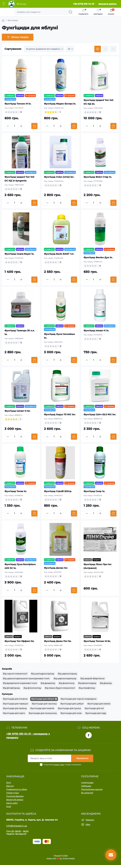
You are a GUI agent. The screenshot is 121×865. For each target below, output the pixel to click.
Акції (8, 806)
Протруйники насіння (91, 789)
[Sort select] (44, 49)
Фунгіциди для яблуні (42, 699)
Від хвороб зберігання (92, 678)
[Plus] (21, 126)
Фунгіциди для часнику (44, 703)
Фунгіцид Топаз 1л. (16, 491)
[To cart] (34, 126)
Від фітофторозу (11, 688)
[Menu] (4, 3)
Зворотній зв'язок (14, 799)
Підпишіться (82, 758)
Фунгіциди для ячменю (15, 699)
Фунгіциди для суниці (69, 708)
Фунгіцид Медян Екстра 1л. (60, 103)
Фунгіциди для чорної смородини (78, 699)
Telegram (89, 820)
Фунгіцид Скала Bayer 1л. (19, 253)
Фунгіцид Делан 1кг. (56, 568)
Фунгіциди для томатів (42, 708)
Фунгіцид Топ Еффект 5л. (19, 641)
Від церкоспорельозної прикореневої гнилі (26, 678)
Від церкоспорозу (67, 673)
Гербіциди (86, 786)
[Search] (70, 12)
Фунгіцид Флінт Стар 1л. (98, 177)
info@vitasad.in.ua (16, 825)
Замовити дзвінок (107, 4)
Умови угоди (58, 765)
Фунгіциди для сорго (14, 713)
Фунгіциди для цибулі (72, 703)
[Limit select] (70, 49)
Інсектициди (87, 782)
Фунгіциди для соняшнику (43, 713)
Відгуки (10, 786)
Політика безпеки (15, 796)
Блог (8, 782)
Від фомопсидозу (87, 683)
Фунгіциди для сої (94, 708)
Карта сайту (12, 803)
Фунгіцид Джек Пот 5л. (57, 641)
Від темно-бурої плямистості (60, 688)
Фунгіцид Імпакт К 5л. (17, 410)
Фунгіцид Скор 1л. (94, 491)
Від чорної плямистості (15, 673)
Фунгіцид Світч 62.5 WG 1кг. (100, 414)
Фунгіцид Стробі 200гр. (58, 491)
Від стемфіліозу (87, 688)
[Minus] (8, 126)
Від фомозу (106, 683)
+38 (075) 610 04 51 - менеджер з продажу (28, 735)
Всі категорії (87, 793)
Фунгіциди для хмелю (98, 703)
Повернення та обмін (16, 789)
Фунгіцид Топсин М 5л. (97, 641)
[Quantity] (14, 126)
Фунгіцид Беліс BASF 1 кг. (59, 253)
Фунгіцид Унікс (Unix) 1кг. (59, 177)
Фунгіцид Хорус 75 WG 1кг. (60, 414)
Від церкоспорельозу (65, 678)
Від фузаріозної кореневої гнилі (20, 683)
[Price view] (113, 49)
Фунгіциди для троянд (15, 708)
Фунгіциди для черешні (15, 703)
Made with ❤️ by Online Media (60, 858)
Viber (87, 824)
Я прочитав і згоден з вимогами (62, 765)
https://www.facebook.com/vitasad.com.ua (88, 735)
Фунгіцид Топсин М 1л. (18, 103)
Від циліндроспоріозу (42, 673)
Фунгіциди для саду (95, 713)
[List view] (105, 49)
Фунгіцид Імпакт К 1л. (96, 330)
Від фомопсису (66, 683)
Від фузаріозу (48, 683)
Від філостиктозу (32, 688)
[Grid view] (97, 49)
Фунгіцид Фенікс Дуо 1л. (98, 257)
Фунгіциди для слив (71, 713)
